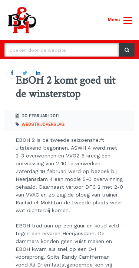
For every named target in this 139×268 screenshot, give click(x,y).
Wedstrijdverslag (42, 124)
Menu (120, 20)
